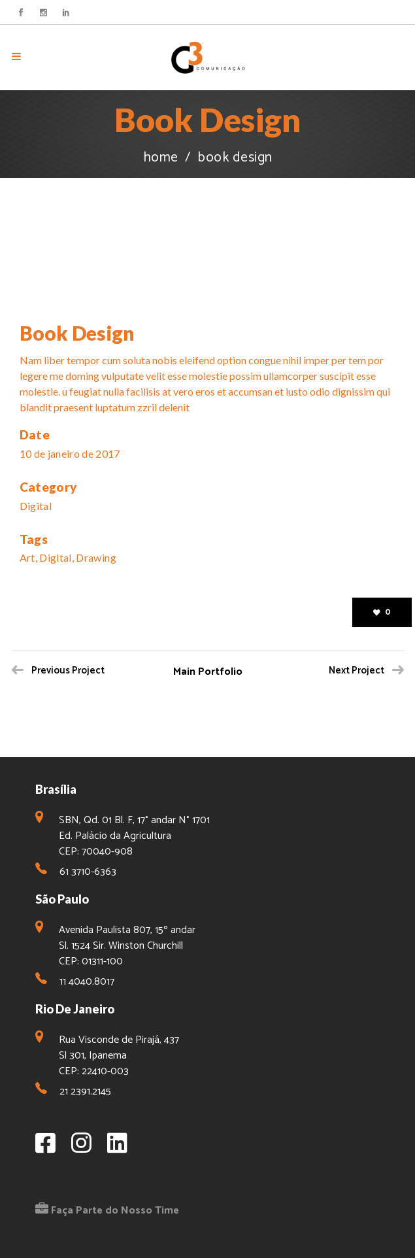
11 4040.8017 (86, 982)
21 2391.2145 (85, 1091)
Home (160, 158)
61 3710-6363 (87, 872)
